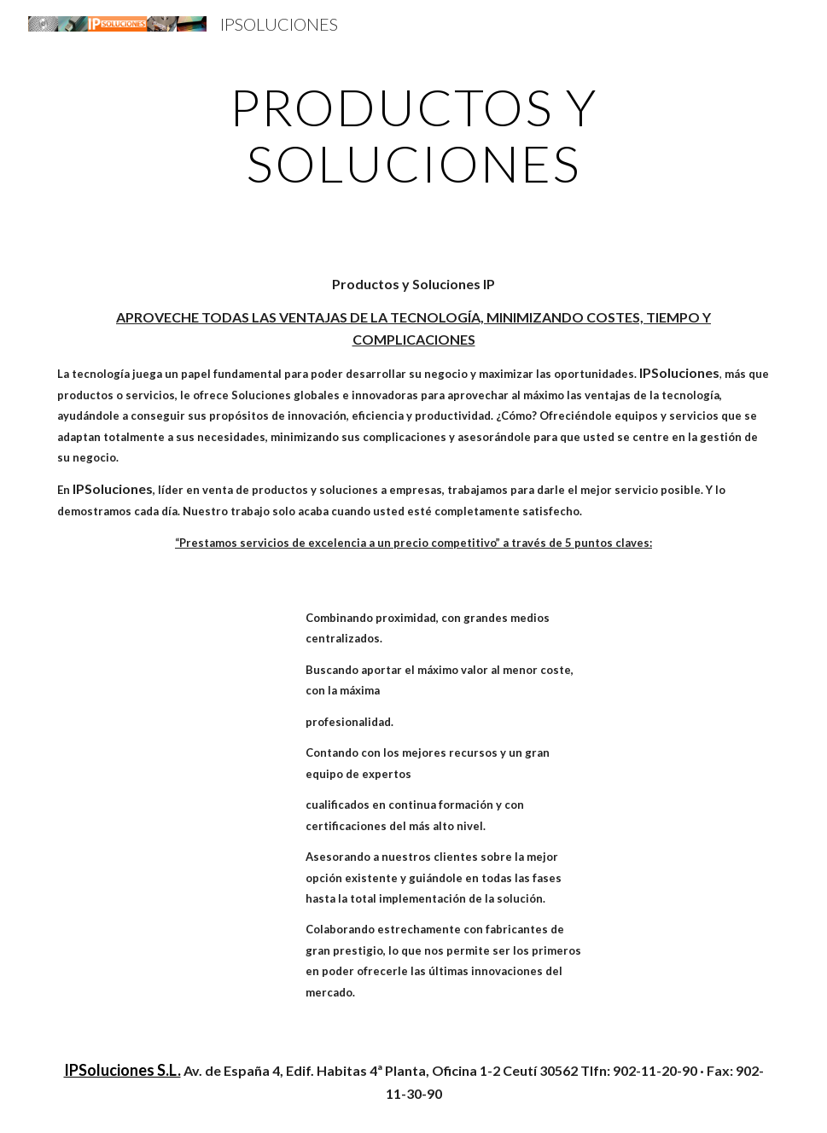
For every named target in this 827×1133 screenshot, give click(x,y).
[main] (413, 135)
